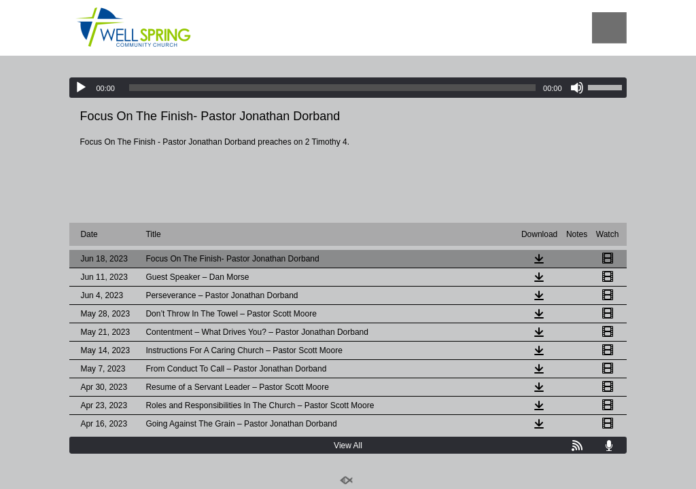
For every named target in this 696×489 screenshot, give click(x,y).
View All (348, 445)
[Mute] (577, 87)
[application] (347, 87)
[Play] (81, 87)
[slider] (332, 87)
